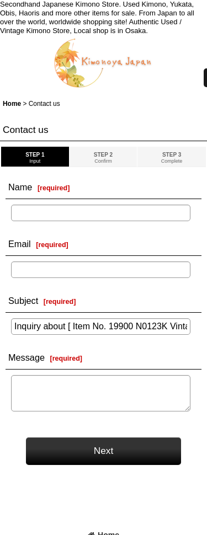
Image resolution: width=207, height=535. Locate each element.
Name (20, 187)
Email (19, 244)
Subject (23, 301)
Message (26, 357)
